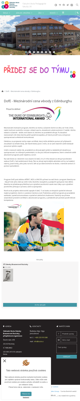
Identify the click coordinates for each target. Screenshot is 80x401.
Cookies (55, 387)
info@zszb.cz (39, 341)
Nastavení (26, 397)
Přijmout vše (26, 394)
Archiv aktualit (40, 305)
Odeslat (66, 357)
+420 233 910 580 (41, 337)
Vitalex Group (54, 391)
